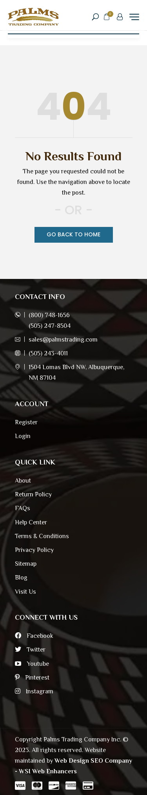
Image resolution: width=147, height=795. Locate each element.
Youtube (32, 663)
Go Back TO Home (73, 234)
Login (23, 436)
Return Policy (33, 494)
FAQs (22, 508)
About (23, 480)
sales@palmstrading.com (63, 339)
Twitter (30, 649)
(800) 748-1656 (49, 315)
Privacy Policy (34, 550)
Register (26, 422)
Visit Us (25, 591)
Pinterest (32, 677)
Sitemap (25, 563)
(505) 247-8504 (50, 325)
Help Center (31, 522)
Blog (21, 577)
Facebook (34, 635)
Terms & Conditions (42, 536)
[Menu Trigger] (134, 17)
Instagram (34, 691)
